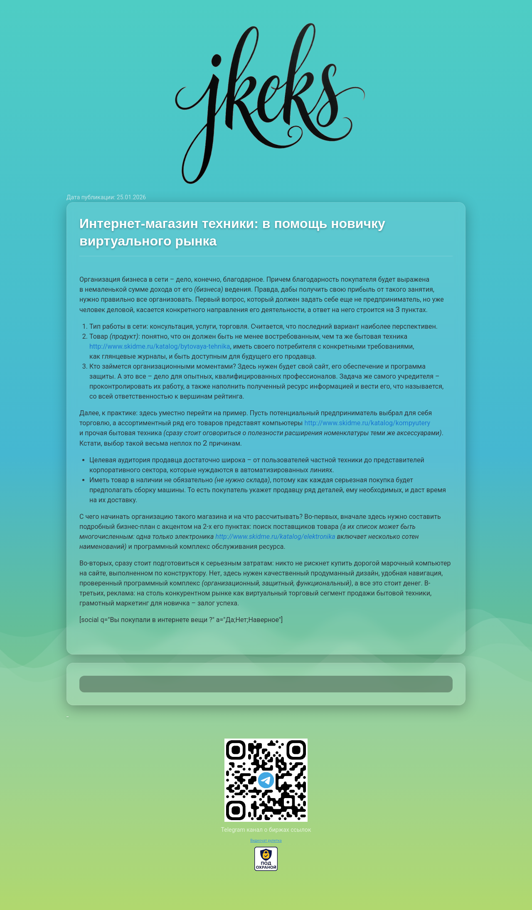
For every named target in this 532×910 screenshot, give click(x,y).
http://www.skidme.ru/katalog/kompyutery (368, 423)
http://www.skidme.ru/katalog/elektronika (275, 537)
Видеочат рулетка (266, 840)
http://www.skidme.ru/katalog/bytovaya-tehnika (159, 346)
